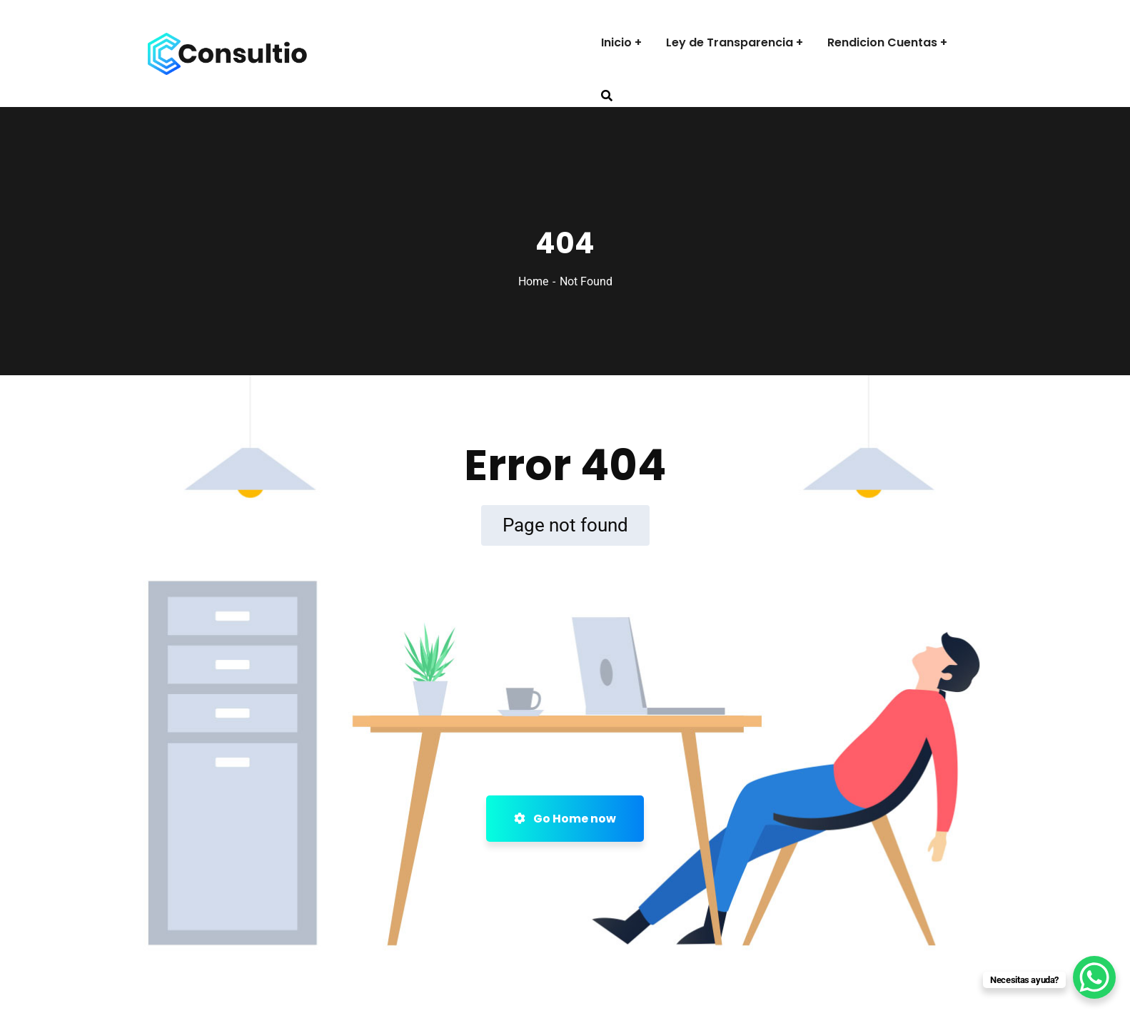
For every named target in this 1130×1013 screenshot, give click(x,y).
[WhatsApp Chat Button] (1094, 977)
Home (533, 281)
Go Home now (565, 818)
